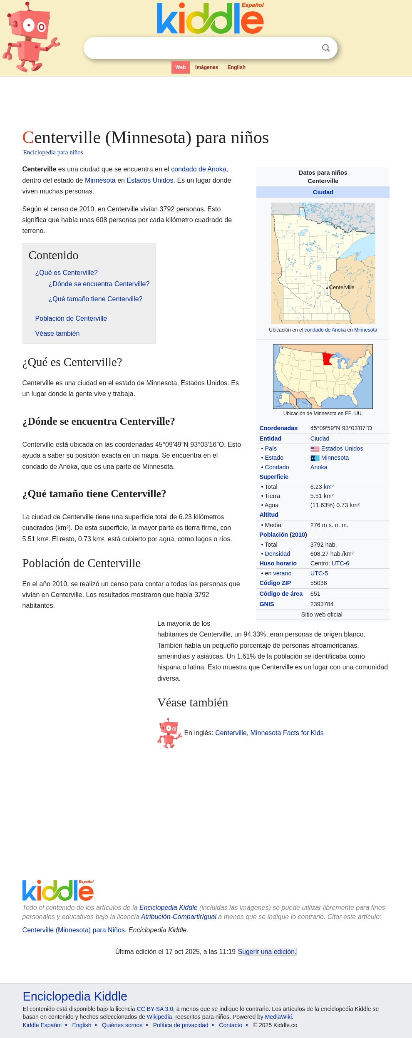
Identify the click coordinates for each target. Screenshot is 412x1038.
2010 (298, 534)
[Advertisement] (206, 100)
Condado (277, 467)
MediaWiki (278, 1016)
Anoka (319, 467)
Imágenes (206, 67)
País (271, 448)
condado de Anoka (325, 330)
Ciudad (323, 192)
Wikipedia (159, 1016)
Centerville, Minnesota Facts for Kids (269, 732)
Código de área (281, 593)
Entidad (270, 438)
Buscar (326, 48)
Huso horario (278, 563)
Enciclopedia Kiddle (168, 907)
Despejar (309, 48)
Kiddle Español (42, 1025)
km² (329, 486)
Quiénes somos (122, 1025)
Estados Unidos (342, 448)
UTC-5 (319, 573)
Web (180, 67)
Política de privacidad (180, 1025)
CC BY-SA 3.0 (155, 1009)
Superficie (273, 476)
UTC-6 (340, 563)
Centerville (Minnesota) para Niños (73, 930)
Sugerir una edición (266, 951)
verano (282, 573)
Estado (274, 457)
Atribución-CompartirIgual (178, 916)
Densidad (277, 553)
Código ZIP (275, 583)
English (237, 67)
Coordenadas (278, 428)
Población (273, 534)
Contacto (230, 1025)
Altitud (268, 514)
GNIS (266, 604)
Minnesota (365, 330)
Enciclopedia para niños (53, 152)
